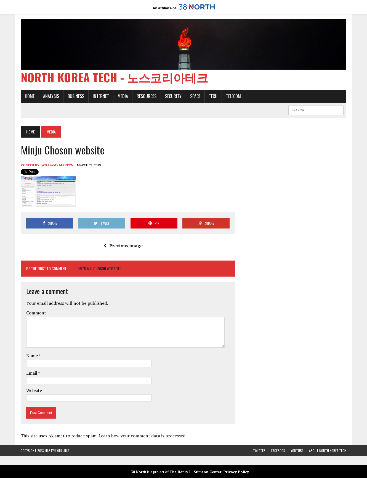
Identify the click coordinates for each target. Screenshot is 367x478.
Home (29, 96)
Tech (213, 96)
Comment (36, 313)
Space (195, 96)
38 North (138, 471)
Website (34, 390)
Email (32, 373)
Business (76, 96)
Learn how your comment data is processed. (143, 436)
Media (123, 96)
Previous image (123, 246)
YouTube (297, 450)
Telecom (233, 96)
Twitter (259, 450)
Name (32, 356)
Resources (146, 96)
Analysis (51, 96)
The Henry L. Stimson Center (195, 471)
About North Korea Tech (327, 450)
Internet (101, 96)
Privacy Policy (236, 471)
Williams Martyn (57, 165)
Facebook (278, 450)
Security (173, 96)
